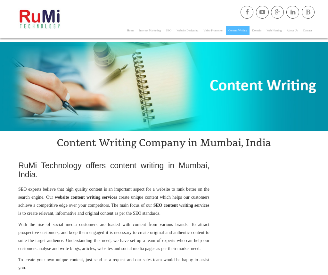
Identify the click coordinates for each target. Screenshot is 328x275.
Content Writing (237, 30)
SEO (168, 30)
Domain (256, 30)
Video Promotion (213, 30)
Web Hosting (274, 30)
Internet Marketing (150, 30)
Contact (307, 30)
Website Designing (187, 30)
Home (130, 30)
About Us (292, 30)
